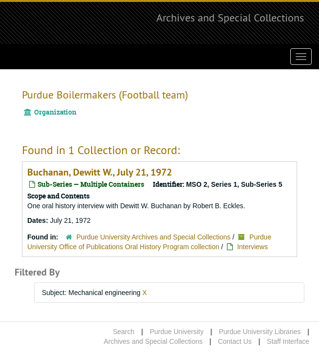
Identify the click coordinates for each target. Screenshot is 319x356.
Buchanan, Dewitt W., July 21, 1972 (99, 172)
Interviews (252, 247)
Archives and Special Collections (230, 17)
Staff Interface (288, 341)
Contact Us (234, 341)
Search (123, 332)
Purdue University (177, 332)
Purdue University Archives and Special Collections (153, 237)
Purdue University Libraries (259, 332)
